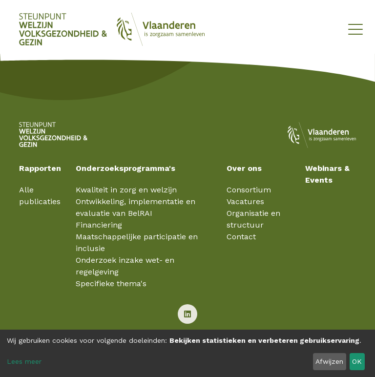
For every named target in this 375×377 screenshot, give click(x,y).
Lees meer (24, 361)
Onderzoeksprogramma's (125, 168)
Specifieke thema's (111, 283)
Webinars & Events (327, 174)
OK (357, 361)
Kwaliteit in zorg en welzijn (126, 189)
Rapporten (40, 168)
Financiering (99, 225)
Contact (241, 236)
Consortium (249, 189)
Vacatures (245, 201)
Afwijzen (329, 361)
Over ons (244, 168)
